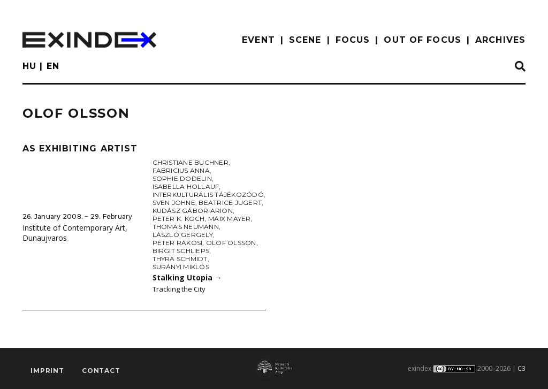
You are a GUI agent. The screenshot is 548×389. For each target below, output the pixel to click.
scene (305, 40)
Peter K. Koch (179, 219)
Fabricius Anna (181, 170)
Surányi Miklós (181, 267)
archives (500, 40)
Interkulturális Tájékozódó (208, 194)
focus (353, 40)
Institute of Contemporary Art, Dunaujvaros (74, 233)
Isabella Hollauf (186, 186)
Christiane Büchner (191, 162)
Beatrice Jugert (230, 203)
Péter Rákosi (178, 243)
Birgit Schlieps (181, 251)
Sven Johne (174, 203)
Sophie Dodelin (182, 178)
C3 (521, 368)
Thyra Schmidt (180, 259)
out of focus (422, 40)
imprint (47, 371)
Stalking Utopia (187, 277)
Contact (101, 371)
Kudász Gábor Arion (193, 211)
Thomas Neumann (186, 227)
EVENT (258, 40)
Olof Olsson (231, 243)
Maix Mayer (229, 219)
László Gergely (183, 235)
